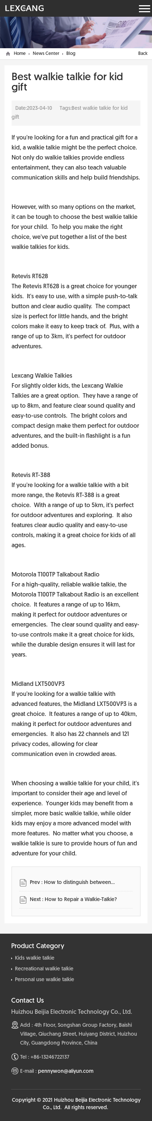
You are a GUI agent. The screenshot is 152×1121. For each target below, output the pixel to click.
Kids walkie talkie (34, 958)
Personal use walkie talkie (44, 980)
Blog (70, 54)
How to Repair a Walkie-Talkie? (81, 900)
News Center (46, 54)
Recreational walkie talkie (44, 969)
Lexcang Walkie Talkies (42, 376)
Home (20, 54)
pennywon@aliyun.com (66, 1071)
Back (143, 54)
